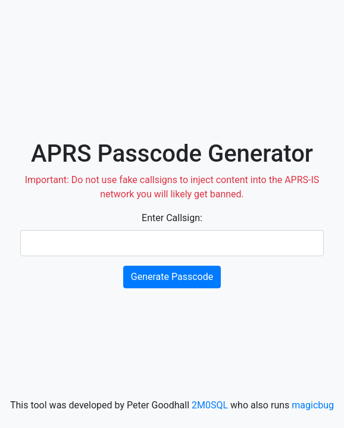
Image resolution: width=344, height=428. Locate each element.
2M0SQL (210, 405)
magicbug (313, 405)
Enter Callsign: (172, 218)
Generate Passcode (172, 276)
